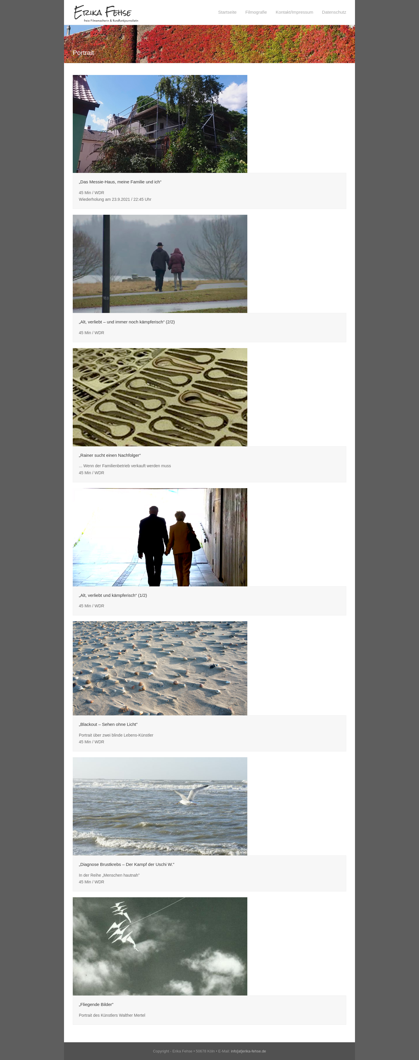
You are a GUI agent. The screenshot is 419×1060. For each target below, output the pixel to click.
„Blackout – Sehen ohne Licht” (108, 724)
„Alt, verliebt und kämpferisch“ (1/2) (113, 595)
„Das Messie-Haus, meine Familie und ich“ (120, 181)
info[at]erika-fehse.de (248, 1051)
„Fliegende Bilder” (96, 1004)
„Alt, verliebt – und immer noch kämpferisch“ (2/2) (127, 321)
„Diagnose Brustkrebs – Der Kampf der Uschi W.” (126, 864)
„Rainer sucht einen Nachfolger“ (110, 455)
